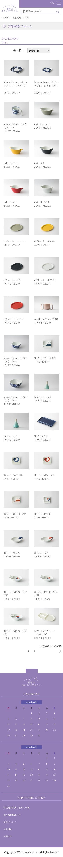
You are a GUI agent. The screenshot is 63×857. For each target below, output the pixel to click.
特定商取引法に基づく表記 (16, 807)
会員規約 (7, 829)
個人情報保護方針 (12, 814)
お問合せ (7, 836)
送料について (9, 822)
